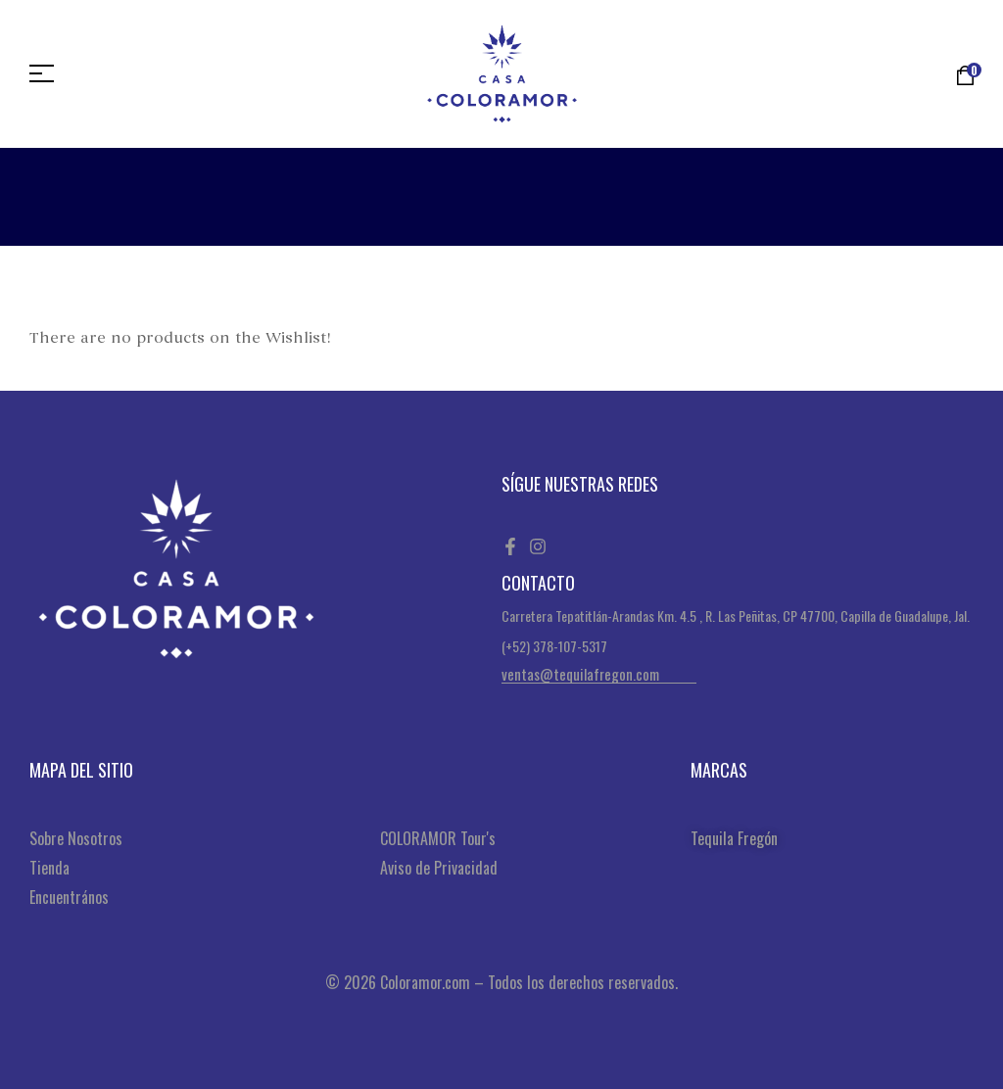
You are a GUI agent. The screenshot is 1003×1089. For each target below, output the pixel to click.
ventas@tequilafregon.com (580, 674)
